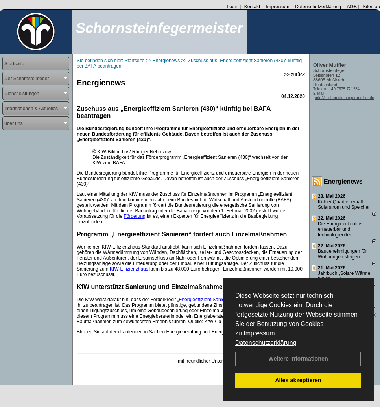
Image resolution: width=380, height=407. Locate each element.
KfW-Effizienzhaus (129, 269)
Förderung (134, 216)
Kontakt (252, 6)
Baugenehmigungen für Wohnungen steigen (342, 254)
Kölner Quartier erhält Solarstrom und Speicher (344, 204)
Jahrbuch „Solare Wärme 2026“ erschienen (344, 276)
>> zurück (294, 74)
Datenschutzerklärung (266, 342)
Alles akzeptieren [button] (298, 380)
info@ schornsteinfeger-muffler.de (344, 98)
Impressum (259, 333)
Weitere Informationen (298, 358)
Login (232, 6)
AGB (352, 6)
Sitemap (371, 6)
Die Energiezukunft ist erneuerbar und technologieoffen (341, 229)
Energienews (343, 181)
